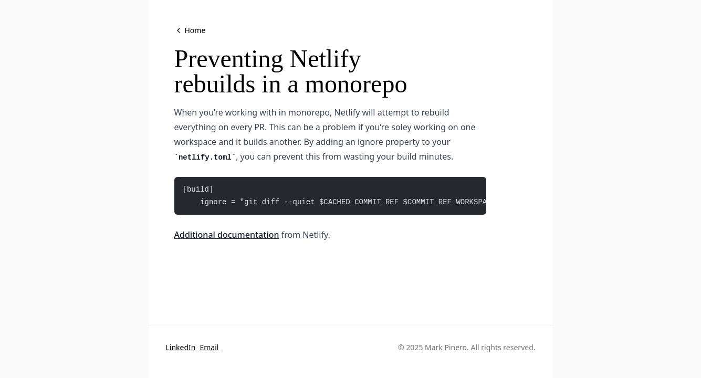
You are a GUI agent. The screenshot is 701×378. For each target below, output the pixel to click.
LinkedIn (181, 347)
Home (190, 30)
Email (209, 347)
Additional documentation (226, 234)
